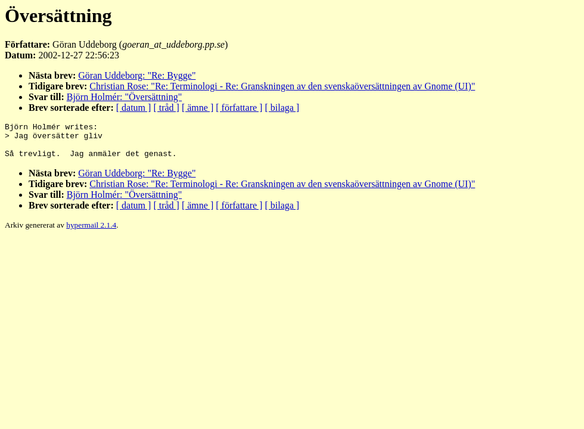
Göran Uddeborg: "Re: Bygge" (136, 75)
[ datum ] (133, 107)
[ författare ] (239, 107)
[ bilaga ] (282, 107)
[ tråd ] (166, 107)
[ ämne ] (197, 107)
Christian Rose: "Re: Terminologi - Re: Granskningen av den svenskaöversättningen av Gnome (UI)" (282, 86)
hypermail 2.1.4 (91, 232)
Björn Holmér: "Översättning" (124, 97)
